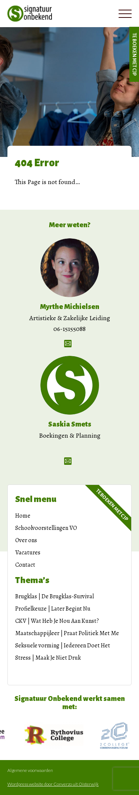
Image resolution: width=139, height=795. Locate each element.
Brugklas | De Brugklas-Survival (54, 596)
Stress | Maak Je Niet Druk (48, 658)
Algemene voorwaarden (30, 770)
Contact (25, 565)
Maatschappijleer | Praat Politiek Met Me (67, 633)
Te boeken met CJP (134, 54)
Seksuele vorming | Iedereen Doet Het (62, 645)
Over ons (26, 540)
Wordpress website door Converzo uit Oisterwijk (53, 784)
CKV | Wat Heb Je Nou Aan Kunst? (57, 621)
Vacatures (27, 553)
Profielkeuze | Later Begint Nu (52, 609)
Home (22, 516)
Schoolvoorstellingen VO (46, 528)
